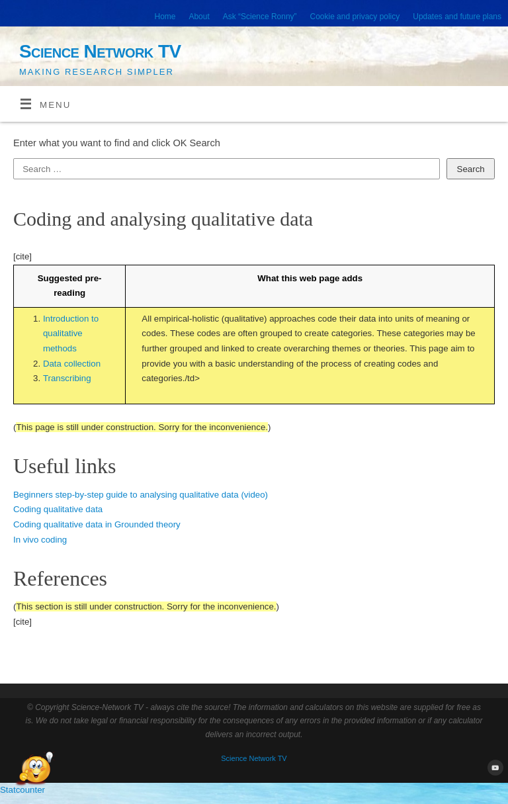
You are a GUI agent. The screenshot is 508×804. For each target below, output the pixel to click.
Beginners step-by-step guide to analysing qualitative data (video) (140, 495)
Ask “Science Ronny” (260, 16)
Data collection (72, 364)
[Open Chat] (34, 769)
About (199, 16)
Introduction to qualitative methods (71, 333)
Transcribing (67, 378)
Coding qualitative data (58, 509)
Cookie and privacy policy (355, 16)
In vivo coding (40, 540)
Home (165, 16)
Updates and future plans (457, 16)
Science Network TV (100, 51)
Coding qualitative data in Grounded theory (97, 524)
